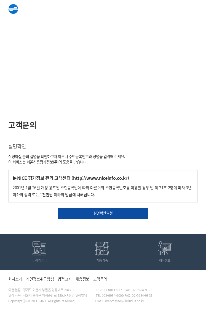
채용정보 (82, 279)
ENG (179, 9)
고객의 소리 (39, 260)
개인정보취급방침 (40, 279)
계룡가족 (102, 260)
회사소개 (15, 279)
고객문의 (100, 279)
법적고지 (65, 279)
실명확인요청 (103, 212)
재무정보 (165, 260)
